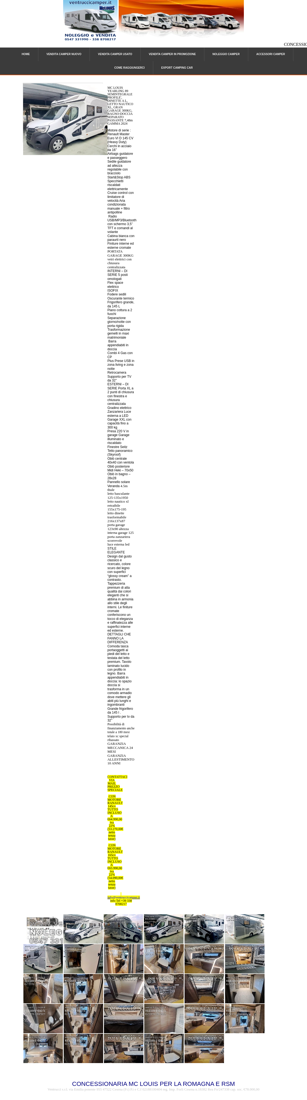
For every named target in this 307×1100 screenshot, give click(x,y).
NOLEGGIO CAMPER (226, 54)
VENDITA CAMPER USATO (115, 54)
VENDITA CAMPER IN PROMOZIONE (172, 54)
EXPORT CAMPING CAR (177, 67)
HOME (26, 54)
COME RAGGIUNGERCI (129, 67)
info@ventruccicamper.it (124, 897)
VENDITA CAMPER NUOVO (64, 54)
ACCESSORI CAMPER (270, 54)
